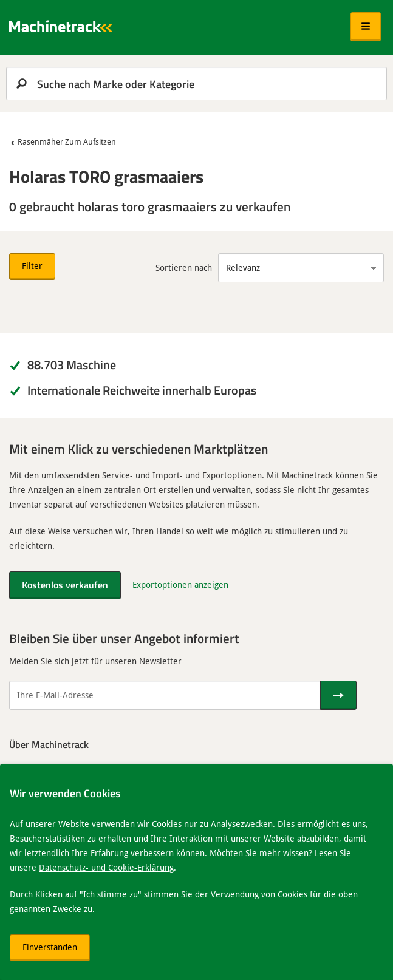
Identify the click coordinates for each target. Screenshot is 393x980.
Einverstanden (49, 947)
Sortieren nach (183, 267)
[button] (365, 26)
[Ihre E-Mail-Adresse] (164, 695)
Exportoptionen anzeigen (180, 584)
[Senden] (338, 695)
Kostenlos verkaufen (65, 584)
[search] (196, 83)
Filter (32, 265)
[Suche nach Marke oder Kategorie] (196, 83)
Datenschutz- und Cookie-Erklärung (106, 867)
